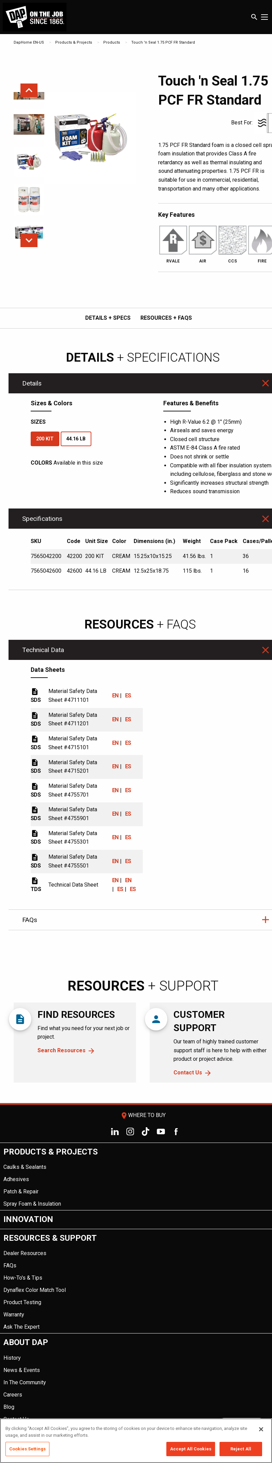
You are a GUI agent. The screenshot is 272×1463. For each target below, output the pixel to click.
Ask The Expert (21, 1327)
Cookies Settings (27, 1448)
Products (111, 42)
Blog (8, 1407)
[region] (136, 1440)
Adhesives (16, 1179)
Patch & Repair (21, 1191)
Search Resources (61, 1050)
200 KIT (45, 439)
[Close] (261, 1429)
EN (115, 695)
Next (28, 240)
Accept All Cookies (190, 1448)
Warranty (13, 1314)
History (12, 1358)
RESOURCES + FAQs (166, 318)
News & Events (21, 1370)
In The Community (24, 1382)
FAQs (9, 1265)
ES (128, 695)
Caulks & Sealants (24, 1167)
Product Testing (22, 1302)
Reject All (240, 1448)
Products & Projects (73, 42)
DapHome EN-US (29, 42)
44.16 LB (76, 439)
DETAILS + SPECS (108, 318)
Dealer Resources (24, 1253)
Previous (28, 90)
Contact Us (187, 1072)
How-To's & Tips (22, 1278)
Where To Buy (143, 1115)
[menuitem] (136, 1177)
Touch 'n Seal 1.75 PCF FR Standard (163, 42)
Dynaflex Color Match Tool (34, 1290)
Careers (12, 1394)
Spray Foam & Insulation (32, 1204)
